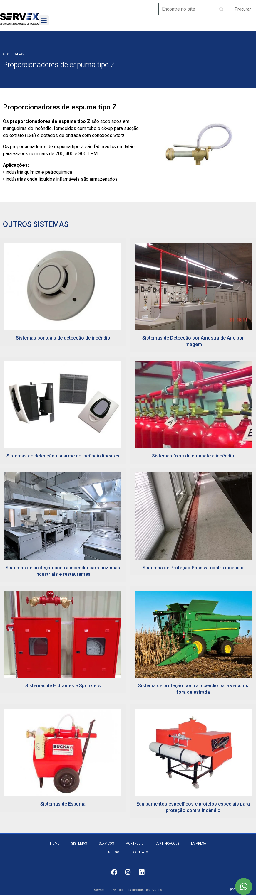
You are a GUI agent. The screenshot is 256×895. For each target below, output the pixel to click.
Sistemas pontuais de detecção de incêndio (63, 338)
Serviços (106, 843)
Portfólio (135, 843)
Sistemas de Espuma (63, 804)
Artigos (114, 852)
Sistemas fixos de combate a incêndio (193, 456)
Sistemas (13, 54)
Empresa (198, 843)
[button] (44, 20)
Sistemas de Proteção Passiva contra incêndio (193, 567)
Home (54, 843)
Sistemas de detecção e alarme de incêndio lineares (62, 456)
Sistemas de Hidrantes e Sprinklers (63, 685)
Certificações (167, 843)
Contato (140, 852)
